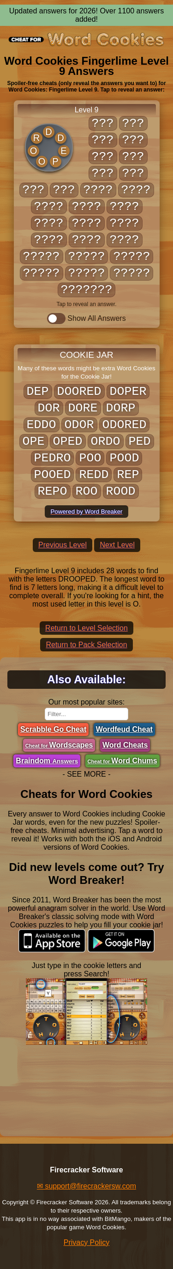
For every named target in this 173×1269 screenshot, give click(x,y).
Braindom (47, 761)
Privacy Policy (87, 1242)
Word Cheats (125, 745)
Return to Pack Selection (86, 645)
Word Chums (122, 761)
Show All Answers (86, 318)
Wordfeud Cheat (124, 729)
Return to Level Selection (86, 628)
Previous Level (62, 545)
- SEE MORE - (86, 774)
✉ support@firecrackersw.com (86, 1186)
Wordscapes (59, 745)
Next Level (117, 545)
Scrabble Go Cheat (53, 729)
